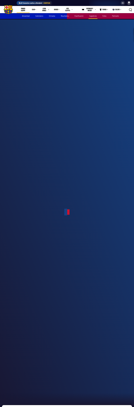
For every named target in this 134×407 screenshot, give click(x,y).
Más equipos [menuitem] (67, 9)
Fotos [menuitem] (104, 16)
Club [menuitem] (33, 10)
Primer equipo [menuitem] (23, 9)
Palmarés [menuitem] (115, 16)
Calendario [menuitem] (39, 16)
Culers (116, 10)
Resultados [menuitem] (65, 16)
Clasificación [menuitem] (78, 16)
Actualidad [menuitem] (26, 16)
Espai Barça (44, 9)
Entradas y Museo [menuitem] (90, 9)
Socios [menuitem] (56, 10)
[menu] (129, 3)
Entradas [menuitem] (52, 16)
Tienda (103, 10)
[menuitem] (129, 2)
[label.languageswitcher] (123, 3)
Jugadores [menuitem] (93, 16)
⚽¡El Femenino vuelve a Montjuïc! (34, 3)
